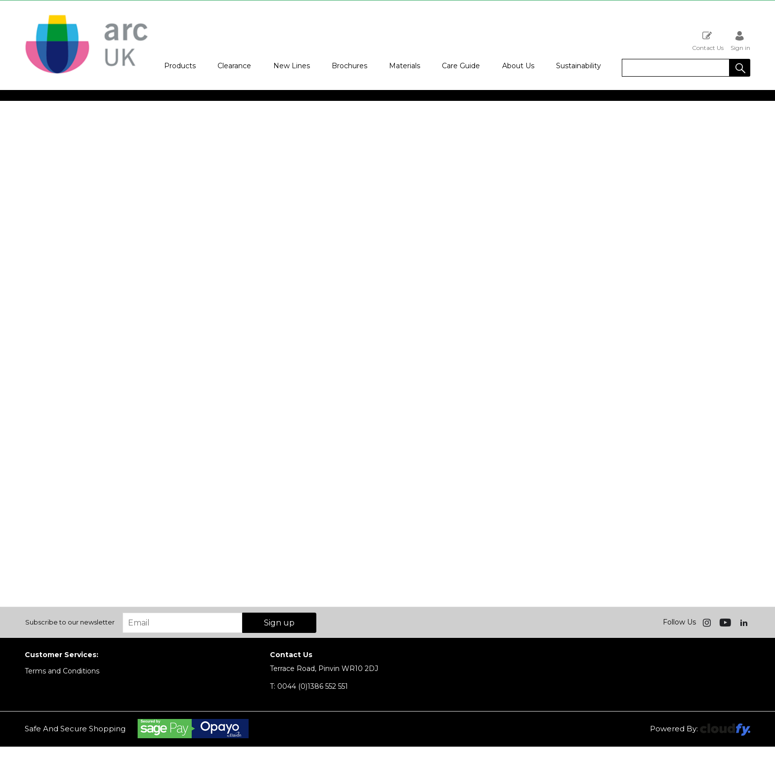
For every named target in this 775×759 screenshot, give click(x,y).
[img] (708, 622)
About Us (518, 65)
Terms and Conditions (62, 671)
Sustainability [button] (578, 65)
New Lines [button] (291, 65)
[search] (676, 68)
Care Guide (461, 65)
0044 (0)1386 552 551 (309, 686)
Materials (404, 65)
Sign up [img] (279, 622)
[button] (740, 68)
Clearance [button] (234, 65)
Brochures (349, 65)
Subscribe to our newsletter (70, 622)
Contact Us (708, 41)
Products (180, 65)
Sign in (740, 41)
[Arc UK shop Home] (86, 73)
